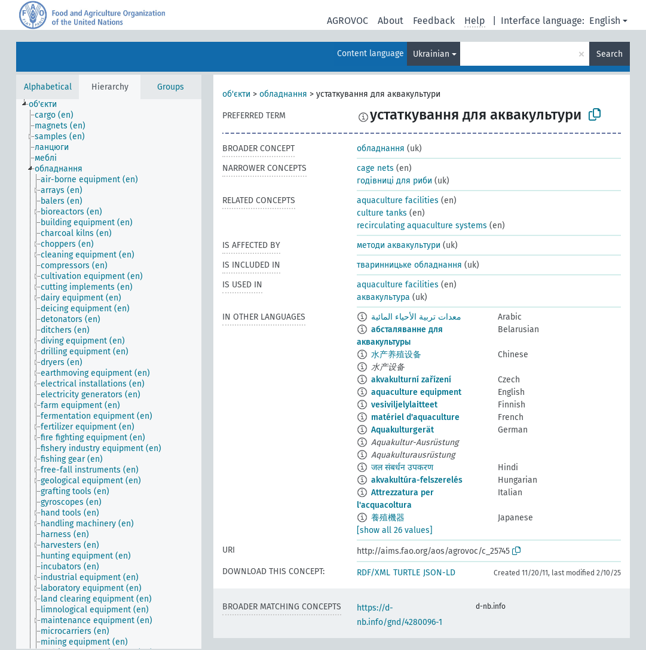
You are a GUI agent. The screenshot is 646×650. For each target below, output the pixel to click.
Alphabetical (48, 87)
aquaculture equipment (416, 392)
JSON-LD (439, 573)
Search (609, 54)
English (604, 20)
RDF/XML (373, 573)
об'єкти (236, 94)
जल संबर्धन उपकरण (402, 467)
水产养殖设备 (396, 354)
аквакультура (383, 297)
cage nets (375, 168)
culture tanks (382, 213)
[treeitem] (48, 104)
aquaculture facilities (398, 200)
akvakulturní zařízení (411, 380)
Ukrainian (431, 54)
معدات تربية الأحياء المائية (416, 317)
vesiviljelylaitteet (404, 405)
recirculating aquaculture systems (422, 225)
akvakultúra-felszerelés (417, 480)
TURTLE (406, 573)
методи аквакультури (398, 245)
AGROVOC (347, 20)
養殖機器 (388, 518)
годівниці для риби (394, 181)
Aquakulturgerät (402, 430)
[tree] (108, 374)
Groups (170, 87)
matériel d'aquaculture (415, 417)
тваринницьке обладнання (409, 265)
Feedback (434, 20)
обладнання (283, 94)
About (390, 20)
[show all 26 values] (395, 530)
